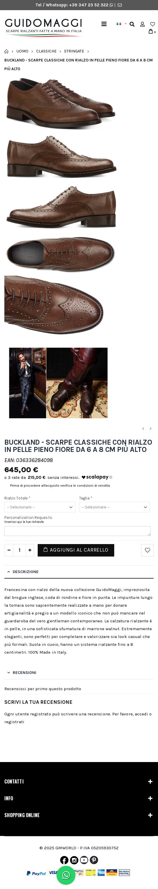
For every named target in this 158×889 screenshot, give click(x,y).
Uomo (22, 51)
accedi (141, 714)
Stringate (74, 51)
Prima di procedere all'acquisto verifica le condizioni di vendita (60, 485)
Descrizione (26, 571)
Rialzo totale (17, 498)
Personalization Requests (28, 517)
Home (6, 51)
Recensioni (24, 672)
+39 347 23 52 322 (89, 5)
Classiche (46, 51)
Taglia (86, 498)
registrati (14, 721)
